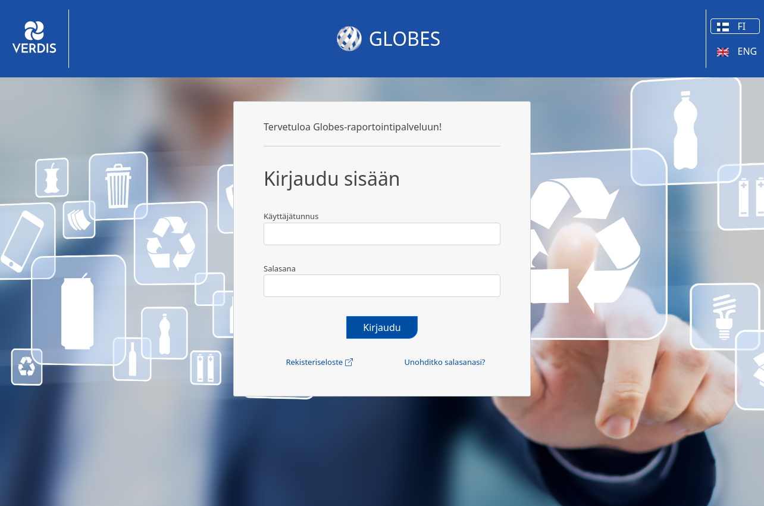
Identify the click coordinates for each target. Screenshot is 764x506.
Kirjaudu (381, 327)
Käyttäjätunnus (291, 216)
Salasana (280, 268)
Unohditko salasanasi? (445, 362)
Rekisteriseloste (319, 362)
